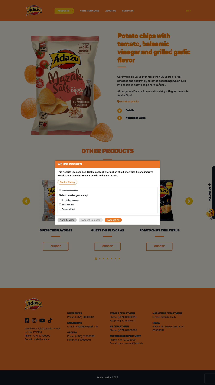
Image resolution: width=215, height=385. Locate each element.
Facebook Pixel (67, 209)
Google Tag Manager (69, 200)
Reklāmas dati (66, 204)
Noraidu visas (67, 220)
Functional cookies (68, 190)
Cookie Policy (67, 182)
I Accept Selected (90, 220)
